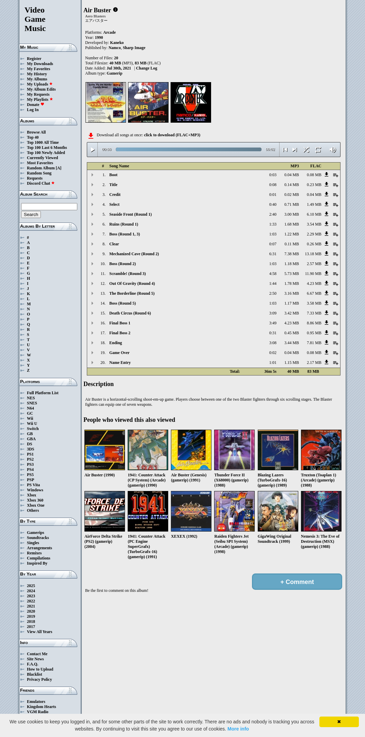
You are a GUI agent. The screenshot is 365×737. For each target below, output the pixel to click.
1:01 (272, 362)
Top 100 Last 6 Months (47, 147)
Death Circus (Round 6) (130, 313)
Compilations (38, 558)
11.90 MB (313, 273)
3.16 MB (291, 293)
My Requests (38, 94)
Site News (35, 659)
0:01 (272, 194)
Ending (115, 342)
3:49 (272, 323)
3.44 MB (291, 342)
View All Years (39, 631)
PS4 (30, 469)
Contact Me (37, 653)
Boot (113, 174)
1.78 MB (291, 283)
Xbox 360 (35, 500)
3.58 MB (314, 303)
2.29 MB (314, 234)
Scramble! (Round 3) (127, 273)
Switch (33, 428)
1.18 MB (291, 263)
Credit (115, 194)
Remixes (34, 553)
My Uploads (40, 84)
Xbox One (36, 505)
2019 (31, 616)
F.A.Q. (32, 664)
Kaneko (117, 42)
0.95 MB (314, 333)
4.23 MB (314, 283)
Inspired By (37, 563)
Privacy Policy (39, 679)
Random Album (41, 168)
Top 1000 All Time (43, 142)
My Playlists (40, 99)
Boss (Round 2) (122, 263)
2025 (31, 585)
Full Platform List (43, 392)
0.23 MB (314, 184)
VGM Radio (37, 711)
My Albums (37, 79)
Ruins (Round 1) (123, 224)
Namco (115, 47)
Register (34, 58)
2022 (31, 601)
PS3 (30, 464)
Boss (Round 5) (122, 303)
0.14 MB (291, 184)
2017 (31, 626)
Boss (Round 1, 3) (124, 234)
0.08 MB (314, 174)
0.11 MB (292, 244)
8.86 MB (314, 323)
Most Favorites (40, 162)
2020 (31, 611)
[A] (59, 168)
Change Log (146, 68)
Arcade (109, 32)
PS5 (30, 474)
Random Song (39, 173)
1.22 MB (291, 234)
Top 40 (33, 137)
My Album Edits (41, 89)
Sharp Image (134, 47)
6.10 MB (314, 214)
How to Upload (40, 669)
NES (31, 398)
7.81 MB (314, 342)
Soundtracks (38, 537)
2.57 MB (314, 263)
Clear (114, 244)
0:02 (272, 352)
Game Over (119, 352)
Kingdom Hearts (41, 706)
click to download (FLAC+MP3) (172, 135)
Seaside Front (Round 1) (130, 214)
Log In (32, 109)
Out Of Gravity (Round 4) (132, 283)
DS (29, 444)
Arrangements (39, 548)
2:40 (272, 214)
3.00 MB (291, 214)
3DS (30, 449)
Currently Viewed (42, 157)
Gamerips (35, 532)
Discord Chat (41, 183)
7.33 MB (314, 313)
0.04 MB (291, 174)
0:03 (272, 174)
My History (37, 74)
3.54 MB (314, 224)
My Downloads (40, 63)
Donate (35, 104)
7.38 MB (291, 253)
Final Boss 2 (119, 333)
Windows (35, 490)
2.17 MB (314, 362)
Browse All (36, 132)
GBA (31, 438)
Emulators (36, 701)
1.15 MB (291, 362)
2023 (31, 596)
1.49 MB (314, 204)
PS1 (30, 454)
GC (30, 413)
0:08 (272, 184)
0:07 (272, 244)
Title (113, 184)
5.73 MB (291, 273)
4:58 (272, 273)
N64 (30, 408)
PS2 (30, 459)
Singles (33, 542)
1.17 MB (291, 303)
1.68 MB (291, 224)
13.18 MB (313, 253)
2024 (31, 590)
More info (238, 729)
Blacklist (34, 674)
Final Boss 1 (119, 323)
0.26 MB (314, 244)
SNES (32, 403)
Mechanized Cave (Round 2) (134, 253)
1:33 (272, 224)
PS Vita (33, 484)
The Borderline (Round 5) (132, 293)
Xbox (31, 495)
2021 (31, 606)
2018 (31, 621)
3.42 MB (291, 313)
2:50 (272, 293)
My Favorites (38, 68)
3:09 (272, 313)
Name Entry (120, 362)
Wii (30, 418)
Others (33, 510)
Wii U (32, 423)
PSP (30, 479)
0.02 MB (291, 194)
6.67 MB (314, 293)
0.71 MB (291, 204)
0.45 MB (291, 333)
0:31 (272, 333)
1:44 (272, 283)
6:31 (272, 253)
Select (114, 204)
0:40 (272, 204)
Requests (35, 178)
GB (30, 433)
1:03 (272, 234)
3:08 (272, 342)
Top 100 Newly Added (46, 152)
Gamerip (114, 73)
